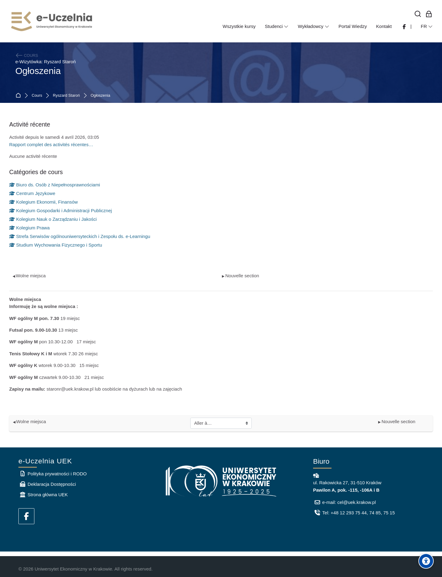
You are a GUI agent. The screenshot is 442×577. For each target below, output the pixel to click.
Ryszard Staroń (66, 96)
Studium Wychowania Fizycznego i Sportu (55, 245)
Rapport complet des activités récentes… (51, 144)
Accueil (19, 96)
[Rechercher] (418, 14)
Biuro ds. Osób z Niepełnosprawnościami (54, 184)
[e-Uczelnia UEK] (52, 21)
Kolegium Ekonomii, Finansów (43, 202)
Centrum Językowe (32, 193)
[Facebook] (26, 516)
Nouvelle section (240, 275)
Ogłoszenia (100, 96)
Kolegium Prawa (29, 227)
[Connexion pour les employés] (429, 14)
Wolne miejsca (29, 275)
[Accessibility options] (426, 561)
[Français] (427, 26)
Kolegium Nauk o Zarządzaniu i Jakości (53, 219)
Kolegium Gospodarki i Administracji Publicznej (60, 210)
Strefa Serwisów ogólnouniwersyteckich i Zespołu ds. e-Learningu (79, 236)
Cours (37, 96)
